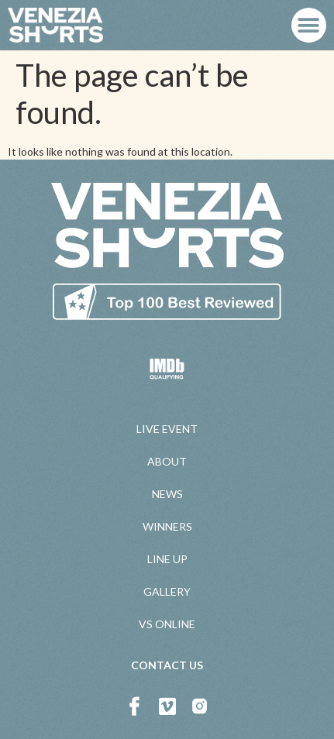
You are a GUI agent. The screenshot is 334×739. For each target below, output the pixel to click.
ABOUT (167, 461)
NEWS (167, 493)
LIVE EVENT (167, 428)
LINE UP (167, 558)
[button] (308, 25)
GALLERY (167, 591)
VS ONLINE (167, 624)
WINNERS (167, 526)
